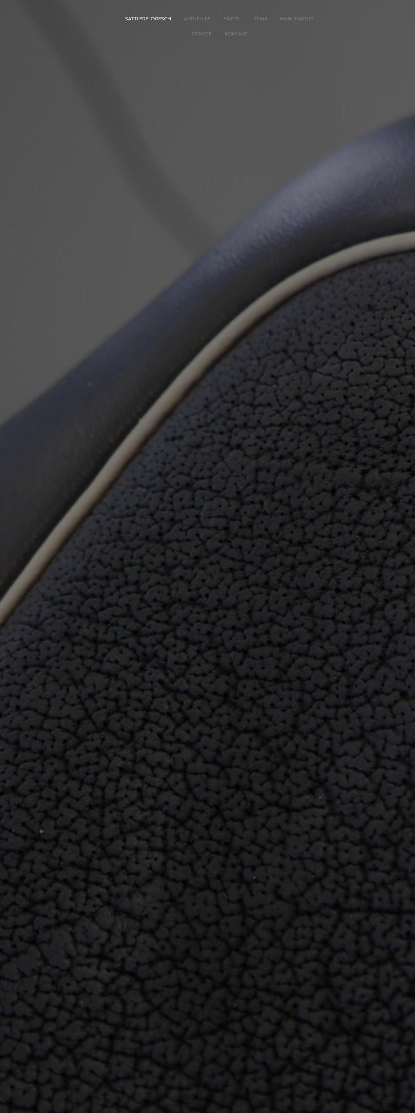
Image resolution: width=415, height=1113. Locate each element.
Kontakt (236, 34)
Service (202, 34)
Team (260, 19)
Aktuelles (197, 19)
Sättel (232, 19)
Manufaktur (296, 19)
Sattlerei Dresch (148, 19)
